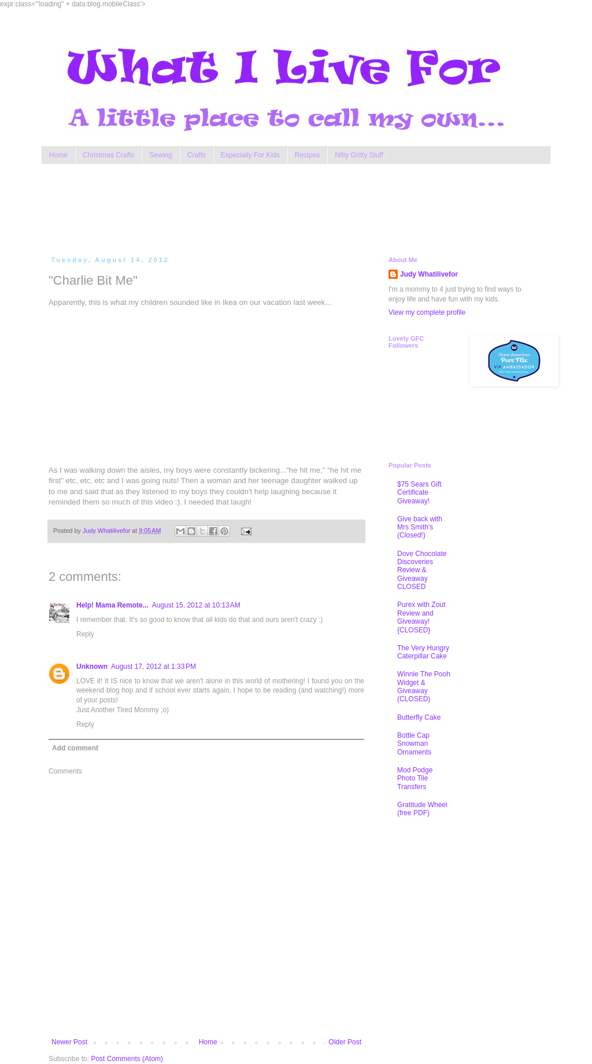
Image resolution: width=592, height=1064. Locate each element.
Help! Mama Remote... (112, 605)
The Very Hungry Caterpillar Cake (423, 652)
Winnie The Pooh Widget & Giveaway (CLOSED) (423, 686)
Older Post (344, 1042)
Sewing (160, 155)
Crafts (196, 155)
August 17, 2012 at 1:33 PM (153, 666)
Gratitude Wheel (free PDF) (422, 809)
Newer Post (69, 1042)
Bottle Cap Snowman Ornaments (414, 743)
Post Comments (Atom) (127, 1059)
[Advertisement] (269, 207)
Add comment (75, 748)
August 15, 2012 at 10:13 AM (196, 605)
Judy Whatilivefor (429, 274)
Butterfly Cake (419, 717)
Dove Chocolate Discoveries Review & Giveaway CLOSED (421, 570)
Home (58, 155)
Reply (85, 634)
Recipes (307, 155)
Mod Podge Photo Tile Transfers (414, 778)
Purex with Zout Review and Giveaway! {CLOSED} (421, 617)
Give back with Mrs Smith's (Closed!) (419, 527)
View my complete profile (426, 312)
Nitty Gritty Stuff (359, 155)
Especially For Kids (250, 155)
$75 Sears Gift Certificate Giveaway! (419, 492)
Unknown (92, 666)
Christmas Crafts (108, 155)
